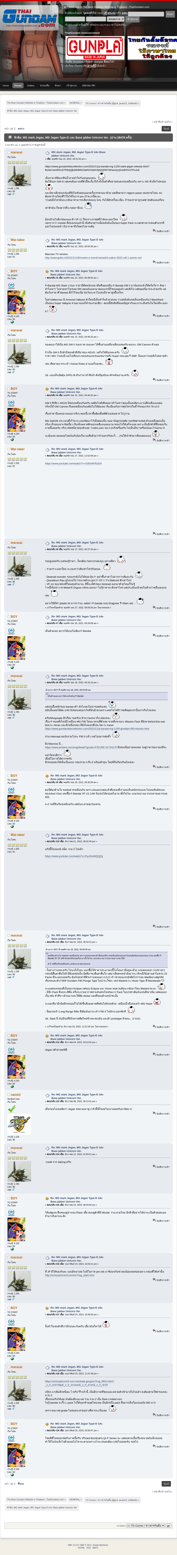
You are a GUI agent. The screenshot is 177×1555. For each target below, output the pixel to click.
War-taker (18, 239)
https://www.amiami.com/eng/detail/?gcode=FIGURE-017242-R (81, 747)
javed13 (123, 103)
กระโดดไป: (121, 1526)
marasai (16, 152)
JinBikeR (132, 103)
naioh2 (16, 1094)
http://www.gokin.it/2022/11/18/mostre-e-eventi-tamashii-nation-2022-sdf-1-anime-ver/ (93, 257)
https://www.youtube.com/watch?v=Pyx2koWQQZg (74, 856)
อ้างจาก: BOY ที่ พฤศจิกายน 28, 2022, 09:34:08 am (68, 690)
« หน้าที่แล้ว (158, 121)
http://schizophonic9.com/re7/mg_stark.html (69, 1275)
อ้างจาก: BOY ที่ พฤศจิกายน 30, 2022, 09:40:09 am (68, 949)
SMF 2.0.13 (73, 1545)
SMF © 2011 (85, 1545)
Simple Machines (100, 1545)
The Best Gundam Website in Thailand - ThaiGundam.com (29, 17)
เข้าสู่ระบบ (109, 13)
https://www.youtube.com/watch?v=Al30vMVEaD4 (73, 463)
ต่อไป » (168, 121)
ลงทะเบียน (127, 13)
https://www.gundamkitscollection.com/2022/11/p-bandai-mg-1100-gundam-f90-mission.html (97, 728)
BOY (14, 271)
